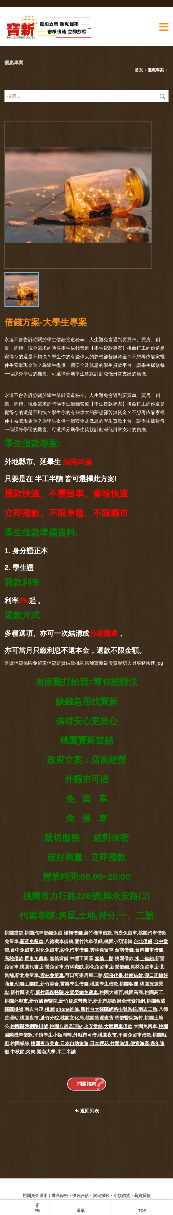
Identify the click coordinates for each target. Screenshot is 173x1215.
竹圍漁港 (119, 1043)
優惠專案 (155, 70)
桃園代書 (29, 966)
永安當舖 (93, 1026)
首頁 (139, 70)
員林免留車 (142, 966)
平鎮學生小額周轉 (53, 1034)
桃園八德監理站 (66, 1026)
